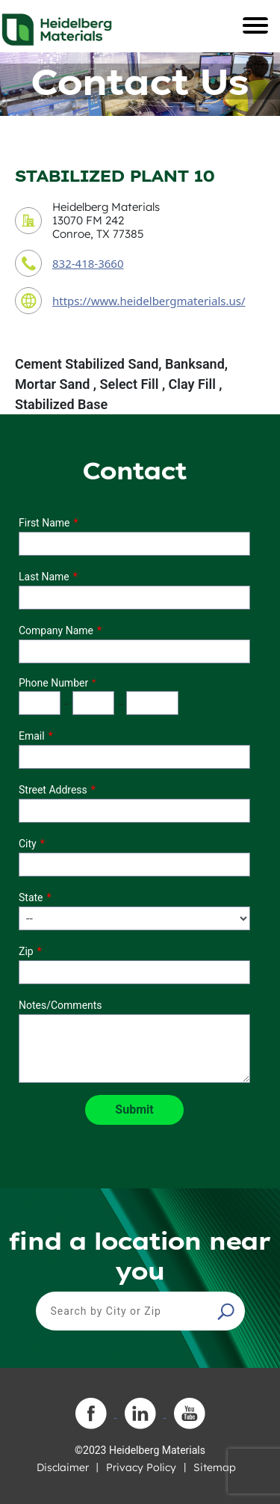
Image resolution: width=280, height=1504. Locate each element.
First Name (44, 523)
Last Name (44, 577)
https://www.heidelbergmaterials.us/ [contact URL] (149, 300)
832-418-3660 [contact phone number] (87, 263)
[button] (227, 1311)
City (28, 844)
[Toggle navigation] (255, 25)
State (31, 897)
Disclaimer (63, 1467)
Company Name (56, 630)
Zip (26, 951)
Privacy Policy (141, 1467)
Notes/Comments (60, 1005)
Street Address (53, 790)
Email (32, 736)
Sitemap (214, 1467)
